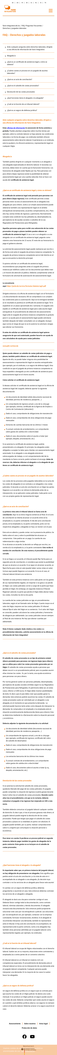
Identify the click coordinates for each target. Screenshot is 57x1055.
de (13, 2)
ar (27, 2)
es (31, 2)
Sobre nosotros (30, 1024)
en (17, 2)
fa (40, 2)
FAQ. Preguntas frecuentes (32, 26)
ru (36, 2)
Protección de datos (29, 1028)
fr (22, 2)
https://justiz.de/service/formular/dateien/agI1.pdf (26, 286)
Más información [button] (28, 1051)
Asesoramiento (15, 1024)
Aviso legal (43, 1024)
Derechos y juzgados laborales (14, 28)
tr (45, 2)
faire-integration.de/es (11, 26)
